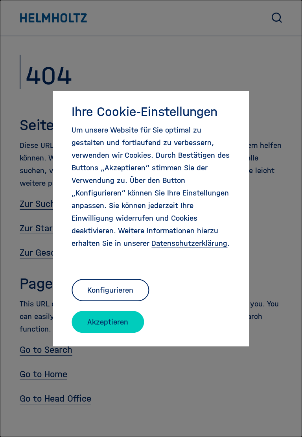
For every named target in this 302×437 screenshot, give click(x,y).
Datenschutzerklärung (189, 242)
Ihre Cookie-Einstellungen (144, 111)
